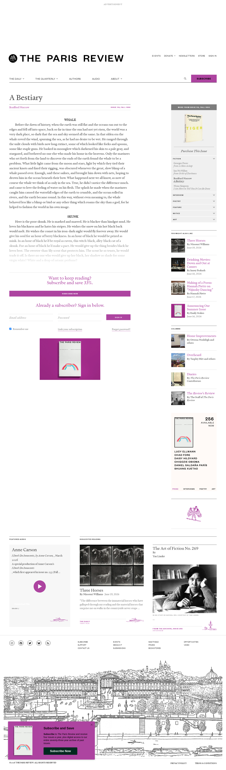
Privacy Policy (179, 763)
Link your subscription (70, 329)
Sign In (213, 55)
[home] (66, 59)
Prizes (152, 644)
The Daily (16, 78)
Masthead (154, 641)
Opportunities (191, 641)
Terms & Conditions (206, 763)
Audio (96, 78)
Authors (75, 78)
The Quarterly (46, 78)
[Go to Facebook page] (20, 643)
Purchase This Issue (194, 151)
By (154, 552)
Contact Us (84, 648)
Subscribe (204, 78)
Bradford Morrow (19, 107)
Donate (170, 55)
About (116, 78)
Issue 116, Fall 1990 (121, 107)
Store (201, 55)
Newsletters (187, 55)
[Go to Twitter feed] (29, 643)
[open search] (185, 78)
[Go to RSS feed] (47, 643)
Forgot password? (121, 329)
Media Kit (117, 644)
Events (156, 55)
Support (82, 644)
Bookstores (155, 648)
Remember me (20, 329)
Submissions (119, 648)
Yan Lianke (159, 556)
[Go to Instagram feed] (11, 643)
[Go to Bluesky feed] (38, 643)
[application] (40, 602)
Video (186, 644)
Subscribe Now (60, 751)
